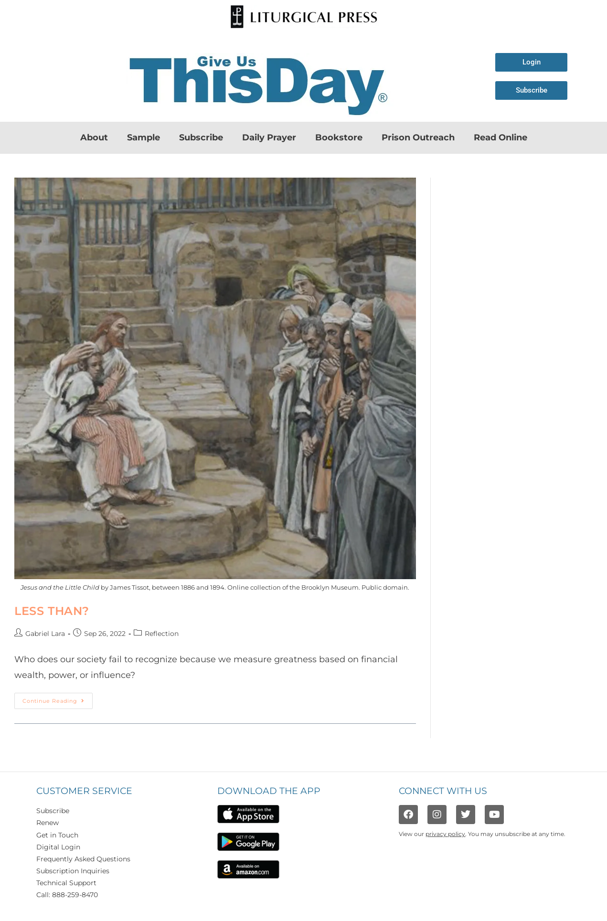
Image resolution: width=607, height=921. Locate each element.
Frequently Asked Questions (83, 859)
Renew (47, 822)
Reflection (162, 633)
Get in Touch (57, 835)
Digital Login (58, 847)
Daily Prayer (269, 137)
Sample (143, 137)
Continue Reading (57, 698)
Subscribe (201, 137)
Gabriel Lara (45, 633)
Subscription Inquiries (72, 871)
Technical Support (66, 883)
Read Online (500, 137)
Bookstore (338, 137)
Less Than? (51, 611)
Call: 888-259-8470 (67, 894)
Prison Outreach (418, 137)
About (94, 137)
